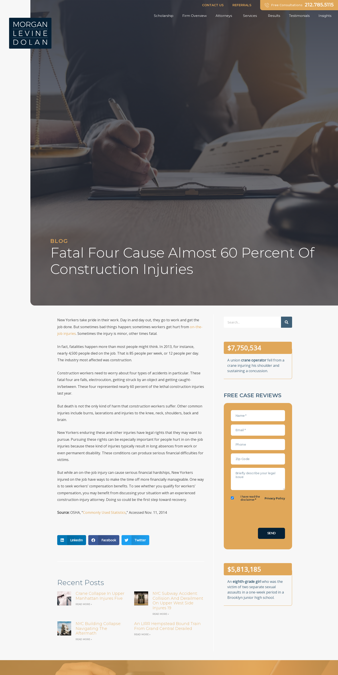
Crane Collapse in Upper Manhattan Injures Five (100, 596)
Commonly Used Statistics (104, 512)
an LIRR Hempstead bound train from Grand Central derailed (167, 626)
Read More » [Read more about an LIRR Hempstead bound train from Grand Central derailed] (142, 634)
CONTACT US (213, 5)
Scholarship (163, 16)
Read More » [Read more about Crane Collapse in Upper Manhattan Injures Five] (84, 604)
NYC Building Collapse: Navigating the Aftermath (98, 628)
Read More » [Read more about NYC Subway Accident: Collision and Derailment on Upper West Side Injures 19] (161, 614)
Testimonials (299, 16)
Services (251, 16)
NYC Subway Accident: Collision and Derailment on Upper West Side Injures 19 (178, 600)
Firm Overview (194, 16)
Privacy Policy (275, 498)
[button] (71, 540)
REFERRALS (241, 5)
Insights (326, 16)
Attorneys (225, 16)
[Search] (286, 322)
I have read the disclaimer (250, 498)
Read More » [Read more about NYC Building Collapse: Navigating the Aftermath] (84, 639)
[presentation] (264, 515)
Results (274, 16)
